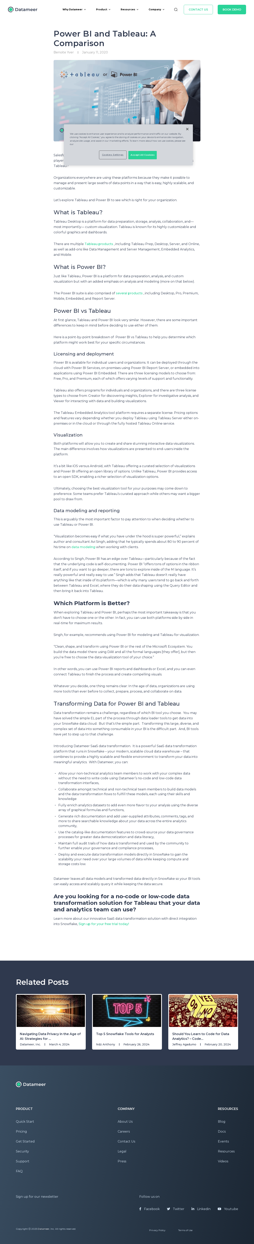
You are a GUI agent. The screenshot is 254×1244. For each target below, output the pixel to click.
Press (122, 1161)
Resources (130, 9)
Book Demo (232, 9)
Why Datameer (74, 9)
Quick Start (25, 1121)
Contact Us (198, 9)
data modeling (83, 547)
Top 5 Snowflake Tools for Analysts (125, 1034)
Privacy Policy (157, 1230)
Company (157, 9)
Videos (223, 1161)
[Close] (187, 129)
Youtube (228, 1209)
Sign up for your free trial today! (104, 924)
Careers (124, 1131)
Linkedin (201, 1209)
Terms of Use (185, 1230)
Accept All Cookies (143, 155)
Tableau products (99, 244)
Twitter (175, 1209)
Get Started (25, 1141)
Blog (221, 1121)
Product (103, 9)
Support (22, 1161)
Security (22, 1151)
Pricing (21, 1131)
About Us (125, 1121)
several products (129, 293)
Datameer (43, 1228)
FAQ (19, 1171)
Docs (222, 1131)
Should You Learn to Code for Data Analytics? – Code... (200, 1036)
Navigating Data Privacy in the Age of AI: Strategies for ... (50, 1036)
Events (223, 1141)
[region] (128, 144)
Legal (122, 1151)
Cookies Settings (113, 154)
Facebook (149, 1209)
